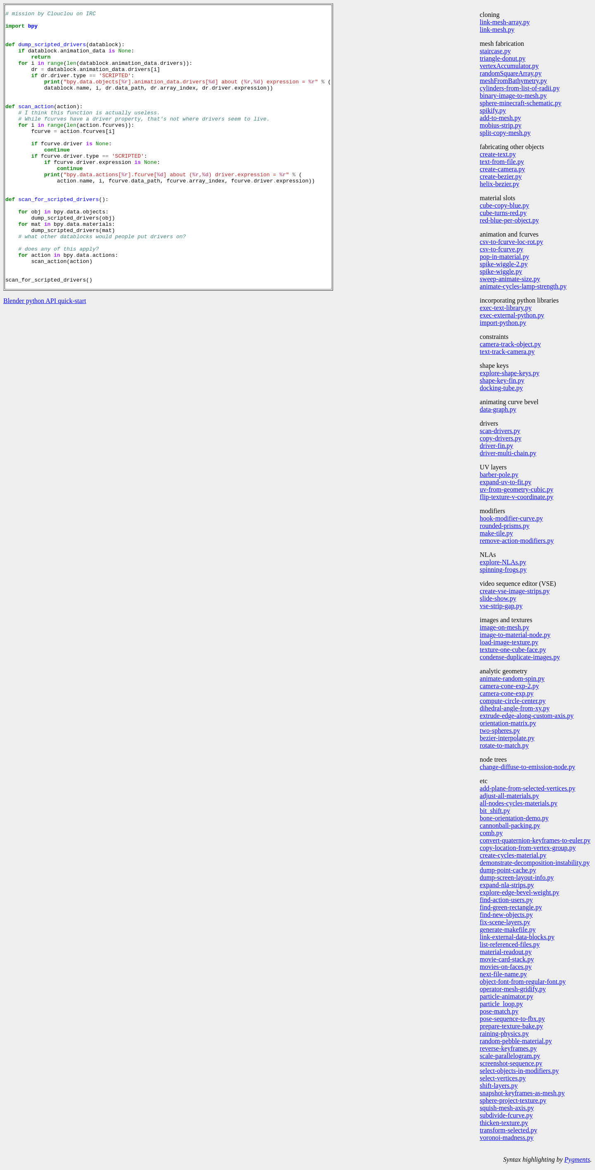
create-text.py (498, 154)
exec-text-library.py (506, 307)
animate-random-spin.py (512, 678)
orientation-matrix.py (508, 723)
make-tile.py (496, 533)
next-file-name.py (503, 974)
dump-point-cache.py (508, 870)
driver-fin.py (496, 445)
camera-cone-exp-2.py (509, 685)
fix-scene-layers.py (505, 922)
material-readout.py (506, 951)
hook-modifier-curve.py (511, 518)
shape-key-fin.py (502, 380)
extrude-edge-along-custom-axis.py (527, 715)
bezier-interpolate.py (507, 737)
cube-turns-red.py (503, 212)
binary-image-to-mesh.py (513, 95)
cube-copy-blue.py (504, 205)
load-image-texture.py (509, 642)
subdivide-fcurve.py (506, 1115)
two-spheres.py (500, 730)
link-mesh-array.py (505, 22)
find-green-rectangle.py (511, 907)
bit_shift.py (495, 810)
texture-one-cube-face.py (513, 649)
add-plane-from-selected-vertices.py (527, 788)
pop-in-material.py (504, 256)
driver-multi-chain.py (508, 453)
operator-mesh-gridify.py (513, 988)
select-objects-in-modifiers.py (519, 1070)
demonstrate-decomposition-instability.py (535, 862)
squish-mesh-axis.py (507, 1107)
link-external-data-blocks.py (517, 936)
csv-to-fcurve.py (501, 249)
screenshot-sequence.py (511, 1063)
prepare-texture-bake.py (511, 1026)
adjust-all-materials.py (509, 795)
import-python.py (503, 322)
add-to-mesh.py (500, 117)
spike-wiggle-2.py (504, 264)
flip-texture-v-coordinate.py (516, 496)
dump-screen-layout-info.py (517, 877)
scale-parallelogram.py (510, 1055)
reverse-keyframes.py (508, 1048)
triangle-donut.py (503, 58)
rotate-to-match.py (504, 745)
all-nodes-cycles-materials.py (518, 803)
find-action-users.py (506, 899)
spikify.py (493, 110)
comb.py (491, 832)
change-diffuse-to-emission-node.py (527, 766)
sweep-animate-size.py (510, 278)
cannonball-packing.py (510, 825)
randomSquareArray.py (511, 73)
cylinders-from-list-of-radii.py (519, 88)
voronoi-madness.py (506, 1137)
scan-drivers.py (500, 430)
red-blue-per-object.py (509, 220)
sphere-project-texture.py (513, 1100)
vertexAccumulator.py (509, 65)
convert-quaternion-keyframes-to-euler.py (535, 840)
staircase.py (495, 50)
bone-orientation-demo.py (514, 818)
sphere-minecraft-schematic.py (521, 103)
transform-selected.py (508, 1130)
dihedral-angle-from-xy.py (515, 708)
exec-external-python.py (512, 315)
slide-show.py (498, 598)
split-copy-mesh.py (505, 132)
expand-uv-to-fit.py (505, 482)
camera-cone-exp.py (506, 693)
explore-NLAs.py (503, 562)
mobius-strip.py (500, 125)
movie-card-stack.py (507, 959)
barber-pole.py (499, 474)
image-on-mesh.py (504, 627)
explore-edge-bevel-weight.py (519, 892)
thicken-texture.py (504, 1122)
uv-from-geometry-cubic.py (516, 489)
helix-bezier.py (499, 183)
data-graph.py (498, 409)
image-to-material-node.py (515, 634)
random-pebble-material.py (516, 1040)
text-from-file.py (502, 161)
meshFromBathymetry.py (513, 80)
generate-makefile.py (508, 929)
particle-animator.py (506, 996)
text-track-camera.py (507, 351)
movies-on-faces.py (506, 966)
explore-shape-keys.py (509, 373)
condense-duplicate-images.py (520, 657)
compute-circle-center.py (512, 700)
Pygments (577, 1159)
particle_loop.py (501, 1003)
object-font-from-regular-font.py (523, 981)
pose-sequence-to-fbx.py (512, 1018)
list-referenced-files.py (510, 944)
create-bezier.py (501, 176)
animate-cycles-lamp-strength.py (523, 286)
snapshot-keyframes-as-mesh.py (522, 1093)
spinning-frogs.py (503, 569)
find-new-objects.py (506, 914)
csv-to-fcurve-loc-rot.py (511, 241)
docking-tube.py (501, 387)
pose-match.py (499, 1011)
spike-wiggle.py (501, 271)
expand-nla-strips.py (507, 884)
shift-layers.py (499, 1085)
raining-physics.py (504, 1033)
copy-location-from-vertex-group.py (528, 847)
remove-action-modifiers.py (517, 540)
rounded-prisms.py (504, 525)
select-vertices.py (503, 1078)
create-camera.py (502, 169)
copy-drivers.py (500, 438)
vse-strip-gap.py (501, 605)
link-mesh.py (497, 29)
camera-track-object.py (510, 344)
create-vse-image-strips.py (515, 590)
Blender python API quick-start (44, 355)
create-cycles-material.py (513, 855)
